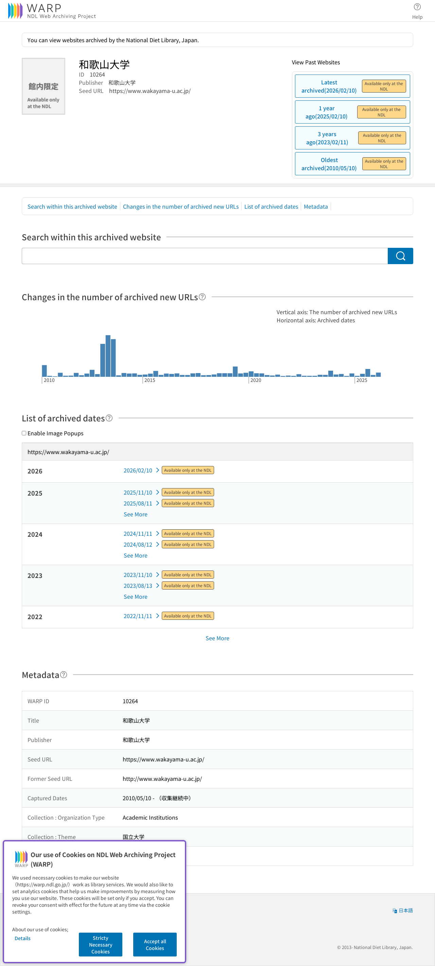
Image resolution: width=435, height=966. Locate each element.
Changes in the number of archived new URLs (181, 206)
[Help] (202, 297)
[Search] (400, 256)
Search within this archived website (72, 206)
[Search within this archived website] (205, 256)
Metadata (316, 206)
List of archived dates (271, 206)
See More (135, 514)
